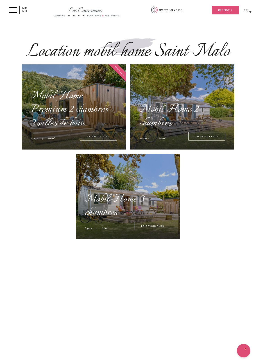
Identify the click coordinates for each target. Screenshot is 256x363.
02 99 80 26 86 (170, 10)
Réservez (225, 10)
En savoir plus (98, 136)
